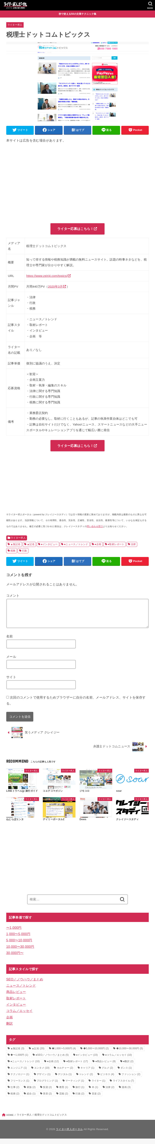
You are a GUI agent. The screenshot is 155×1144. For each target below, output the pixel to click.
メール (11, 662)
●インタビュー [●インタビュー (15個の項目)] (87, 1060)
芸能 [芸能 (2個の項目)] (63, 1098)
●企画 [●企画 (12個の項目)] (53, 1066)
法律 (133, 544)
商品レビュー (16, 997)
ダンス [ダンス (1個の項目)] (126, 1073)
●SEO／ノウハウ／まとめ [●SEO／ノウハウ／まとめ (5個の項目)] (52, 1060)
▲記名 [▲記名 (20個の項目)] (38, 1053)
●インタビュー (49, 544)
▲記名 (31, 544)
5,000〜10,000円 (19, 945)
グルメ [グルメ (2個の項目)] (107, 1073)
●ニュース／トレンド (76, 544)
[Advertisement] (77, 183)
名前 (9, 641)
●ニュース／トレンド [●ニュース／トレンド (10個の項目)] (25, 1066)
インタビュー (16, 1010)
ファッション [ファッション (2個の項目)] (130, 1079)
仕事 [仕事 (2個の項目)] (14, 1092)
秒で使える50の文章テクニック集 (77, 14)
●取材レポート (116, 544)
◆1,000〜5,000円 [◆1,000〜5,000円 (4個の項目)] (64, 1053)
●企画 (98, 544)
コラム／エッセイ (19, 1016)
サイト (11, 682)
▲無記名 (15, 544)
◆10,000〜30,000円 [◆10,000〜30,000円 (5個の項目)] (129, 1053)
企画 (9, 1022)
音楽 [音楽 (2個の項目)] (96, 1098)
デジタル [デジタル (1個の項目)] (65, 1079)
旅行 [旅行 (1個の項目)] (79, 1092)
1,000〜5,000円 (18, 939)
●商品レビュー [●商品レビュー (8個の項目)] (105, 1066)
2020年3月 (55, 286)
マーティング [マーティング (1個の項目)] (74, 1086)
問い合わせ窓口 (95, 527)
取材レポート (16, 1003)
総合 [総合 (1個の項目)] (31, 1098)
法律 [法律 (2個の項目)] (110, 1092)
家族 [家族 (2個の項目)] (31, 1092)
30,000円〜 (15, 958)
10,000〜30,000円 (20, 952)
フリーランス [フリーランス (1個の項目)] (19, 1086)
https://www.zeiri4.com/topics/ (46, 276)
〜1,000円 (14, 933)
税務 (13, 551)
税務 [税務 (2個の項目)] (14, 1098)
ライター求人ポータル (69, 1134)
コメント (13, 596)
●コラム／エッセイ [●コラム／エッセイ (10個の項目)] (118, 1060)
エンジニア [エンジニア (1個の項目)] (18, 1073)
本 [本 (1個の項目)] (95, 1092)
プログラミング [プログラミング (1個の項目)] (47, 1086)
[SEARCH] (150, 5)
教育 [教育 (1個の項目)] (63, 1092)
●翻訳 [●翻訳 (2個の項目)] (128, 1066)
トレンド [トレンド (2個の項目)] (86, 1079)
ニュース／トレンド (21, 991)
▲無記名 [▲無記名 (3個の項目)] (17, 1053)
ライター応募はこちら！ (75, 229)
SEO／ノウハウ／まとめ (24, 984)
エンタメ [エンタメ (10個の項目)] (41, 1073)
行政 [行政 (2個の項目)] (79, 1098)
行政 (24, 551)
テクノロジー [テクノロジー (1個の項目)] (19, 1079)
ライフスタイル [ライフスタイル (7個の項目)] (123, 1086)
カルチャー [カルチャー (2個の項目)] (65, 1073)
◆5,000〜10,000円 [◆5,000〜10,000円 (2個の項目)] (96, 1053)
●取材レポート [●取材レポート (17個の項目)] (77, 1066)
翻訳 (9, 1029)
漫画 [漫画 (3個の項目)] (126, 1092)
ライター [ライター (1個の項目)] (98, 1086)
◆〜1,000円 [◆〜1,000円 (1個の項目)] (19, 1060)
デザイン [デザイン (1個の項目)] (43, 1079)
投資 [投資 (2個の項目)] (47, 1092)
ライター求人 (14, 24)
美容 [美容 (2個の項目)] (47, 1098)
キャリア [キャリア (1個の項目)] (87, 1073)
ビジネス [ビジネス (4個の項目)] (107, 1079)
